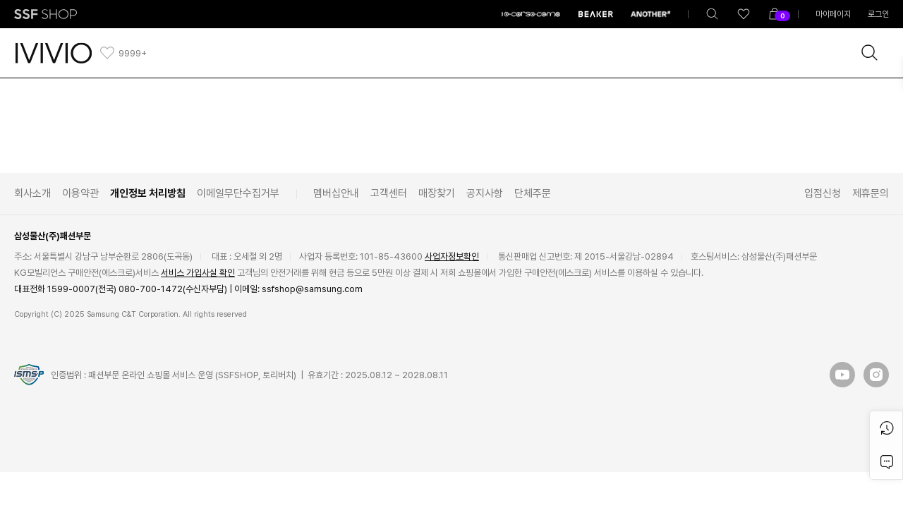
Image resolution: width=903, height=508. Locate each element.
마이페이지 (833, 14)
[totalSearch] (712, 14)
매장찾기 (436, 193)
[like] (744, 14)
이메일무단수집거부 (238, 193)
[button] (842, 374)
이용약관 (80, 193)
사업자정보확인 (452, 256)
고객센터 (388, 193)
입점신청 (822, 193)
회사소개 (32, 193)
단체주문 (532, 193)
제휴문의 (870, 193)
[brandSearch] (870, 53)
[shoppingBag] (775, 14)
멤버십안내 (336, 193)
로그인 (878, 14)
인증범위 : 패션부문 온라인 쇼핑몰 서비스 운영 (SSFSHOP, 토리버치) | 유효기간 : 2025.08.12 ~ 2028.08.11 (249, 375)
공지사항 (484, 193)
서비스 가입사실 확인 (198, 272)
